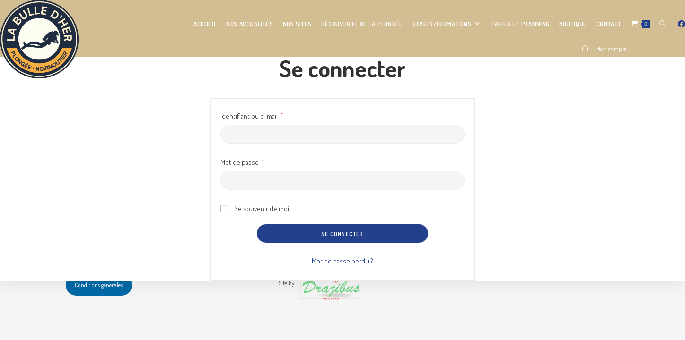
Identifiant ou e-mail (251, 115)
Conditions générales (99, 285)
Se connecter (342, 234)
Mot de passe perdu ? (342, 260)
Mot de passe (242, 161)
